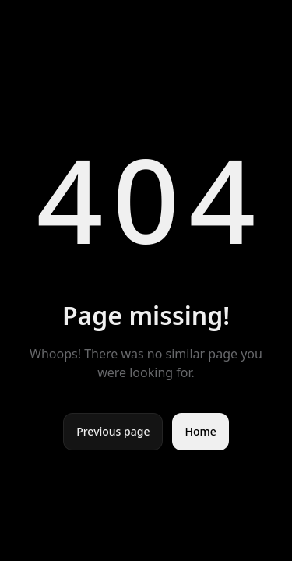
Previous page (113, 431)
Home (200, 431)
